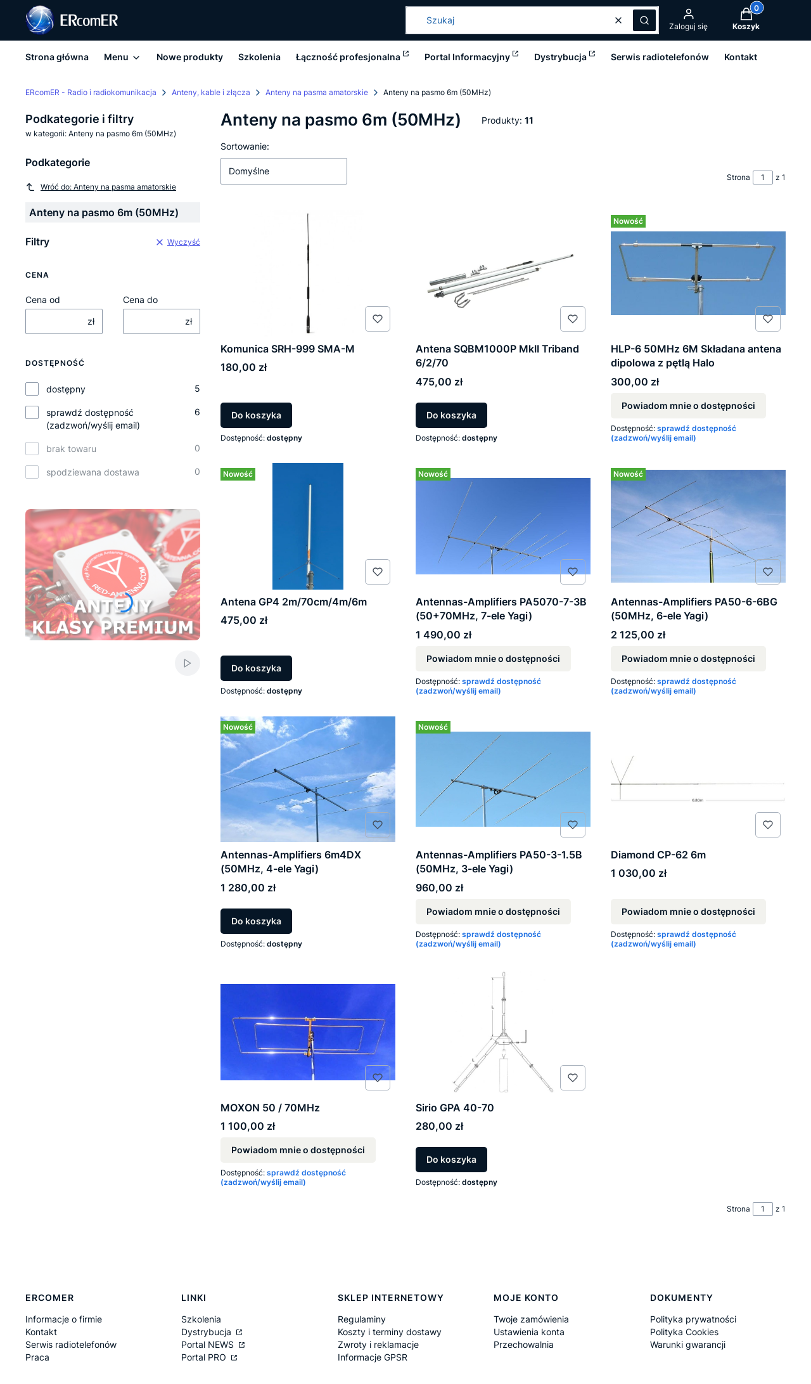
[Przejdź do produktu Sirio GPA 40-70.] (503, 1032)
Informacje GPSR (372, 1357)
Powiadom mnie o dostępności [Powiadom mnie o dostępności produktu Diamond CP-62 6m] (688, 911)
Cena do (140, 299)
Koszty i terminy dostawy (390, 1331)
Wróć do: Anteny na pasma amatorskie (100, 187)
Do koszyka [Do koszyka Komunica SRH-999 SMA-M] (256, 415)
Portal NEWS (208, 1344)
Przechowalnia (524, 1344)
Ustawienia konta (529, 1331)
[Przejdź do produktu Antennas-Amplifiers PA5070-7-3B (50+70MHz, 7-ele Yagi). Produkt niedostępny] (503, 526)
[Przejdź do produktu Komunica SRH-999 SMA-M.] (307, 273)
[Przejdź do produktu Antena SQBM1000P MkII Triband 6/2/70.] (503, 273)
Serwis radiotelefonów (71, 1344)
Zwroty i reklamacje (378, 1344)
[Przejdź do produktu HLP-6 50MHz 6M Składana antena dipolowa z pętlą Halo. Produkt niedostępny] (698, 273)
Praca (37, 1357)
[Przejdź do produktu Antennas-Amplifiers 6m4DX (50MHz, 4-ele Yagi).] (307, 779)
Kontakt (41, 1331)
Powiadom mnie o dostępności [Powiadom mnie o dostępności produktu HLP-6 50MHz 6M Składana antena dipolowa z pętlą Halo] (688, 405)
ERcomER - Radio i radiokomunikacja (90, 92)
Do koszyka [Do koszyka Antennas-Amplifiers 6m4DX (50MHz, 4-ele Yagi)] (256, 920)
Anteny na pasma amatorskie (316, 92)
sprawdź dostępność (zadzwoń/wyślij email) (93, 418)
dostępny (66, 389)
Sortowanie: (244, 146)
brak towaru (71, 448)
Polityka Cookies (684, 1331)
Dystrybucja (207, 1331)
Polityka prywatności (693, 1319)
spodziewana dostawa (92, 472)
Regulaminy (362, 1319)
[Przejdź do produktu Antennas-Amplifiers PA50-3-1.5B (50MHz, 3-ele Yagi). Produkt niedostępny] (503, 779)
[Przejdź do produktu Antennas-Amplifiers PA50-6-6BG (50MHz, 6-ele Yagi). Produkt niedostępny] (698, 526)
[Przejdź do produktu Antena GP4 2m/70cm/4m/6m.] (307, 526)
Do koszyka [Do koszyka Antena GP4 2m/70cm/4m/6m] (256, 668)
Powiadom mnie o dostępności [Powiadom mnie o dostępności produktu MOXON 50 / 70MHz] (298, 1149)
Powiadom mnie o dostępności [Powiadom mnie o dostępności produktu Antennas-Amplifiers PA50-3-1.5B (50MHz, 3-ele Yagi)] (493, 911)
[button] (644, 20)
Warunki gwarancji (687, 1344)
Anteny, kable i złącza (211, 92)
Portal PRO (205, 1357)
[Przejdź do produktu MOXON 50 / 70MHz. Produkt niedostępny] (307, 1032)
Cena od (42, 299)
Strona (738, 177)
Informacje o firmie (63, 1319)
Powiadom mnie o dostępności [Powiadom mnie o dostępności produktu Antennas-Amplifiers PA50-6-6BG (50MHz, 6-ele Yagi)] (688, 658)
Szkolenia (201, 1319)
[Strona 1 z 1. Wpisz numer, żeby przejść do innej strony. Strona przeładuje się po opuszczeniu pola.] (763, 177)
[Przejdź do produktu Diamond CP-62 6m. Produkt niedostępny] (698, 779)
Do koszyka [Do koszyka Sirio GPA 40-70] (451, 1159)
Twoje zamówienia (531, 1319)
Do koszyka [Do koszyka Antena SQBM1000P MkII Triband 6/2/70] (451, 415)
